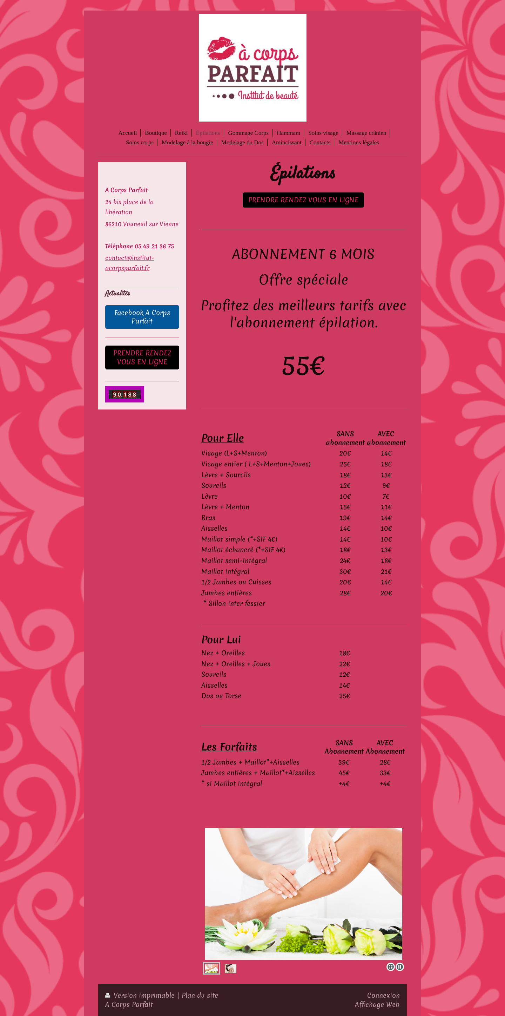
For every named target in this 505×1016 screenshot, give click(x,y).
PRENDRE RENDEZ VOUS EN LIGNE (303, 199)
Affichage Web (377, 1004)
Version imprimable (141, 995)
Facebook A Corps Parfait (142, 317)
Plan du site (200, 995)
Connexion (383, 995)
